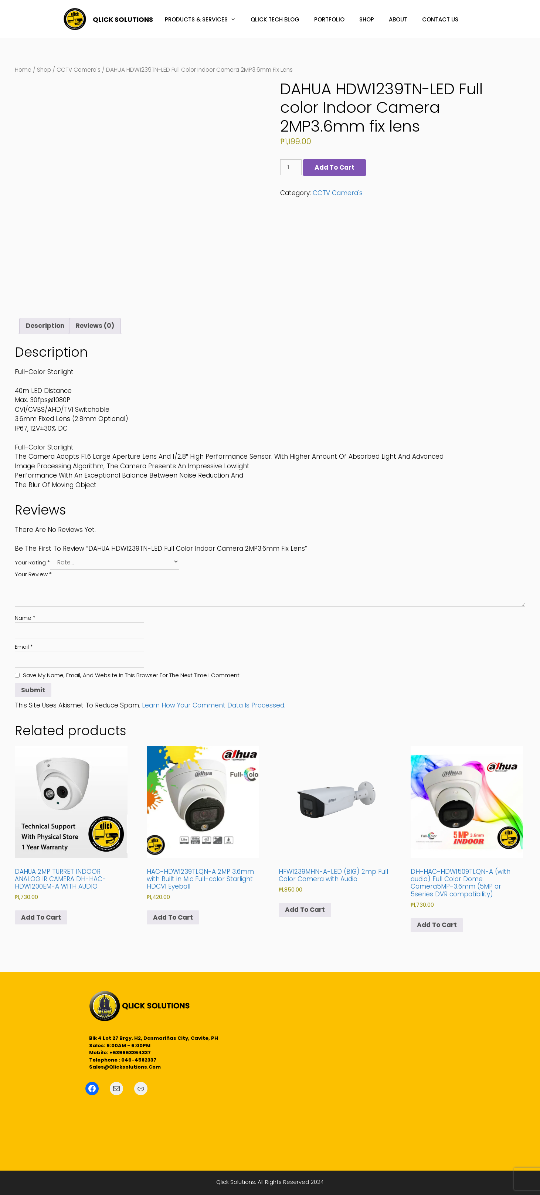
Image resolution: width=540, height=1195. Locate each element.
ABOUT (398, 19)
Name (25, 618)
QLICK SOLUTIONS (123, 19)
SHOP (366, 19)
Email (24, 647)
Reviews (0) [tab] (95, 325)
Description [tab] (45, 325)
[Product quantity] (291, 167)
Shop (44, 70)
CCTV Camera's (79, 70)
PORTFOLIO (329, 19)
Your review (33, 574)
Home (23, 70)
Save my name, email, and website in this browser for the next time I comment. (132, 675)
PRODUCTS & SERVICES (204, 20)
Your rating (32, 562)
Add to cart (334, 167)
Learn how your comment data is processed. (213, 705)
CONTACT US (440, 19)
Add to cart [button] (41, 917)
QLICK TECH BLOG (275, 19)
